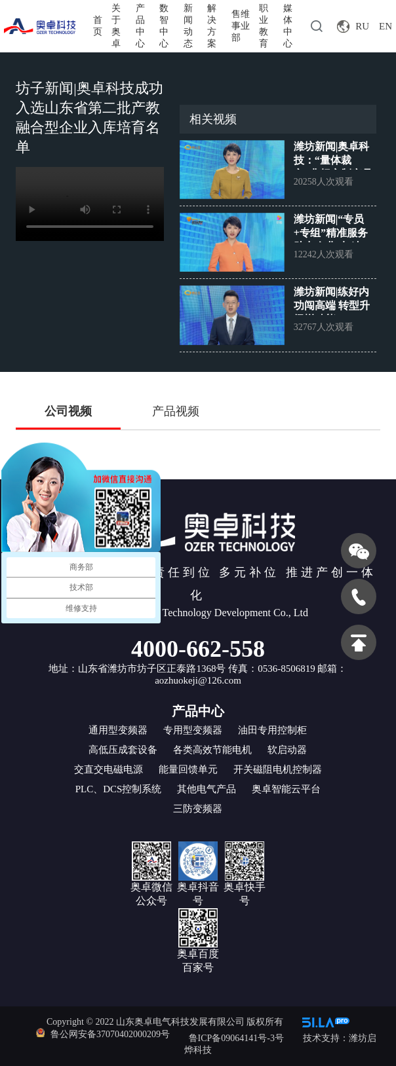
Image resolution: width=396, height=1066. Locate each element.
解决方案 (211, 25)
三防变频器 (197, 808)
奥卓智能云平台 (286, 789)
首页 (97, 26)
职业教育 (263, 25)
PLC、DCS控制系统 (118, 789)
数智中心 (163, 25)
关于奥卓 (116, 25)
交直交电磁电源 (108, 769)
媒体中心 (287, 25)
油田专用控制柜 (272, 730)
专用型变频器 (192, 730)
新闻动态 (188, 25)
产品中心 (140, 25)
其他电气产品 (206, 789)
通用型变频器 (118, 730)
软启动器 (287, 749)
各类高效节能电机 (212, 749)
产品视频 (175, 411)
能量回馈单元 (188, 769)
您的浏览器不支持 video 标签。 (90, 204)
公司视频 (68, 411)
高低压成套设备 (123, 749)
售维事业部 (240, 26)
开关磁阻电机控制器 (277, 769)
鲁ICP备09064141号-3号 (236, 1038)
